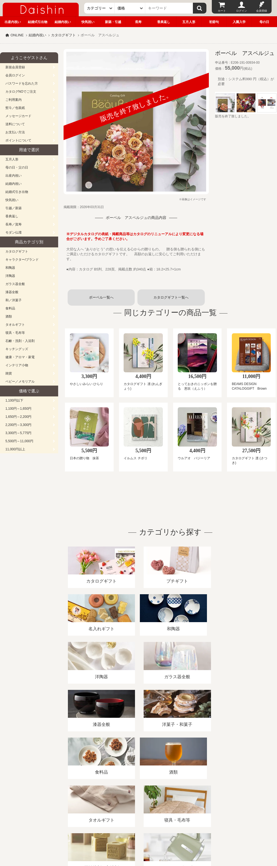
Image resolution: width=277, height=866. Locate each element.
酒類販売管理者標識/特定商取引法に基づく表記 (95, 804)
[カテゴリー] (99, 8)
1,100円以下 (14, 400)
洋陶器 (10, 276)
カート (222, 10)
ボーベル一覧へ (101, 297)
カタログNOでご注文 (20, 91)
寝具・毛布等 (15, 333)
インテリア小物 (16, 365)
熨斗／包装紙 (15, 108)
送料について (15, 124)
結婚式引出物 (37, 22)
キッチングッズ (16, 349)
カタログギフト (63, 35)
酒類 (8, 316)
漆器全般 (11, 292)
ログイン (241, 10)
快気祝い (87, 22)
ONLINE (17, 35)
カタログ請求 (195, 804)
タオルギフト (15, 325)
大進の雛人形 (138, 839)
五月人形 (188, 22)
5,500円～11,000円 (19, 441)
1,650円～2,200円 (18, 417)
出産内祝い (13, 22)
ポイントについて (18, 140)
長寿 (138, 22)
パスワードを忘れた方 (21, 83)
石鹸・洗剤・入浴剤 (20, 341)
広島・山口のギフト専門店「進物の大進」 (138, 833)
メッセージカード (18, 116)
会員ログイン (15, 75)
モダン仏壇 (13, 232)
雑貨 (8, 373)
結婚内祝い (63, 22)
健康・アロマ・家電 (20, 357)
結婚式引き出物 (16, 192)
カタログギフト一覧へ (171, 297)
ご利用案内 (13, 100)
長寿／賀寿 (13, 224)
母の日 (264, 22)
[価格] (130, 8)
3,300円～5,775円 (18, 433)
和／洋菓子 (13, 300)
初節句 (214, 22)
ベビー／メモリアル (20, 381)
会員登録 (261, 10)
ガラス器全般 (15, 284)
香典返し (163, 22)
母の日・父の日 (16, 167)
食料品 (10, 308)
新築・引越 (113, 22)
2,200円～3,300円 (18, 425)
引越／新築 (13, 208)
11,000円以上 (15, 449)
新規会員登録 (15, 67)
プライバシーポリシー (159, 804)
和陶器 (10, 268)
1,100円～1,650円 (18, 409)
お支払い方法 (15, 132)
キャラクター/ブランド (22, 259)
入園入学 (239, 22)
